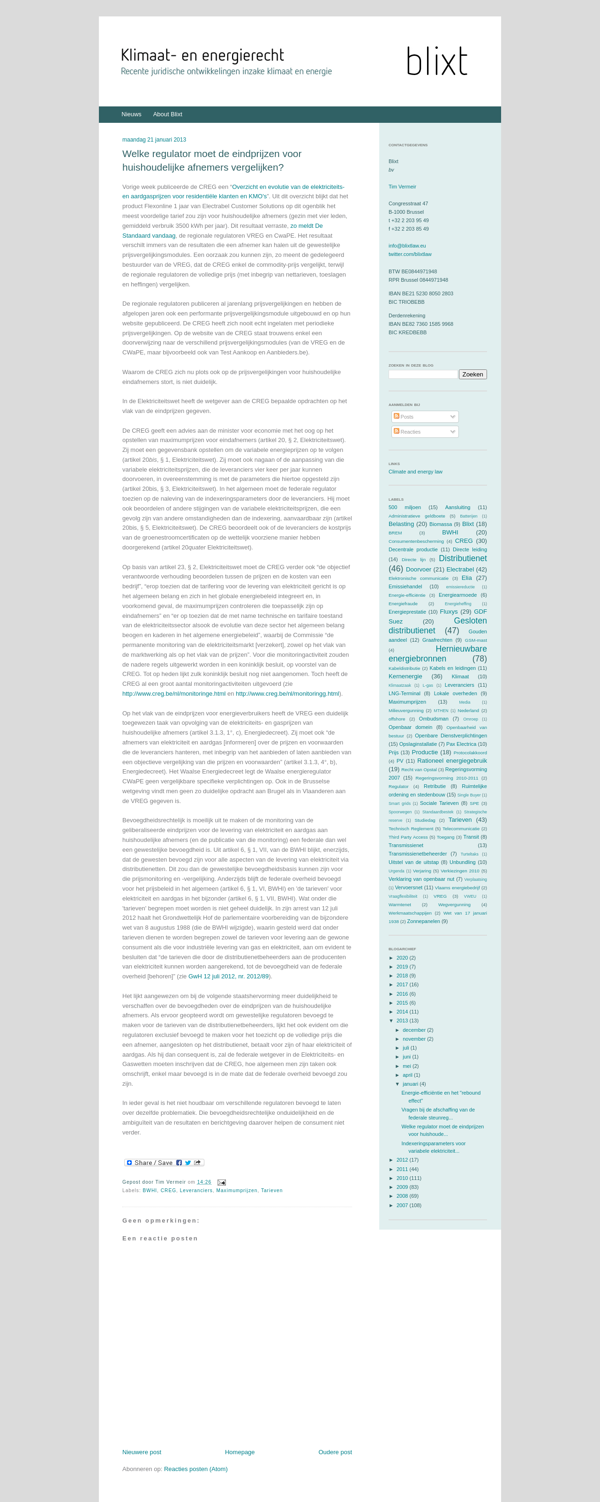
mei (407, 1066)
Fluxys (449, 611)
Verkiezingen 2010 (460, 870)
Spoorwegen (400, 812)
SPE (474, 803)
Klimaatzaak (400, 685)
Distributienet (463, 558)
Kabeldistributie (404, 668)
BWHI (150, 1190)
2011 (403, 1169)
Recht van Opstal (419, 769)
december (415, 1030)
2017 (403, 984)
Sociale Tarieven (439, 803)
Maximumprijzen (237, 1190)
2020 (403, 958)
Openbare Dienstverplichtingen (451, 735)
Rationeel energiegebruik (452, 760)
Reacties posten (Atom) (196, 1468)
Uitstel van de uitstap (414, 862)
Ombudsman (434, 718)
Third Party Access (408, 837)
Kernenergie (405, 676)
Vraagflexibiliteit (403, 896)
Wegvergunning (454, 904)
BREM (395, 532)
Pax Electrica (461, 744)
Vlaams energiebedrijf (457, 887)
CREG (168, 1190)
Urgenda (397, 871)
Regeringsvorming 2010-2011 (447, 778)
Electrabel (460, 569)
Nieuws (131, 114)
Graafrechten (437, 640)
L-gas (428, 685)
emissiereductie (460, 587)
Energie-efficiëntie (407, 595)
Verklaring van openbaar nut (421, 879)
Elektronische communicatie (419, 578)
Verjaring (422, 870)
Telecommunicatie (461, 828)
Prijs (393, 752)
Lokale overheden (455, 693)
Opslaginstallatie (418, 744)
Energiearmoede (458, 595)
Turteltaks (470, 854)
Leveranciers (196, 1190)
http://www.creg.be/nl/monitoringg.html (287, 693)
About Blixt (167, 114)
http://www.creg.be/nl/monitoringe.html (173, 693)
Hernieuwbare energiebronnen (438, 653)
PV (400, 761)
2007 (403, 1205)
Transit (471, 837)
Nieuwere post (141, 1452)
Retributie (435, 786)
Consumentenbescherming (416, 541)
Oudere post (335, 1452)
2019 (403, 966)
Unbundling (463, 862)
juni (407, 1056)
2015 (403, 1003)
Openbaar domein (410, 727)
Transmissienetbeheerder (418, 853)
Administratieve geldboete (417, 515)
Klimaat (460, 676)
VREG (440, 896)
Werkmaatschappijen (410, 913)
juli (407, 1048)
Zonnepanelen (423, 921)
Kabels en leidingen (453, 668)
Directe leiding (470, 549)
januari (411, 1084)
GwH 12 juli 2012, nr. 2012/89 (228, 976)
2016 (403, 994)
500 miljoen (405, 507)
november (415, 1039)
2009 (403, 1187)
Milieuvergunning (406, 710)
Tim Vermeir (402, 186)
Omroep (470, 719)
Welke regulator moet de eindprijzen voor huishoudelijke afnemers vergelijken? (211, 160)
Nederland (469, 710)
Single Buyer (469, 795)
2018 (403, 975)
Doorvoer (418, 569)
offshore (397, 718)
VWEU (470, 896)
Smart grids (400, 803)
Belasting (401, 523)
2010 (403, 1178)
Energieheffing (458, 603)
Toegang (446, 837)
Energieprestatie (407, 612)
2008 (403, 1196)
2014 (403, 1011)
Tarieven (272, 1190)
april (408, 1075)
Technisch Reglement (411, 828)
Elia (467, 577)
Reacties (407, 432)
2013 (403, 1020)
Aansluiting (458, 507)
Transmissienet (406, 845)
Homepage (240, 1452)
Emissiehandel (405, 586)
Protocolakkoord (470, 752)
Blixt (468, 523)
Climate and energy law (415, 471)
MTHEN (441, 710)
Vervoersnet (409, 887)
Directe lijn (414, 559)
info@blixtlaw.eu (407, 245)
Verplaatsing (476, 879)
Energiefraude (403, 603)
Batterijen (469, 516)
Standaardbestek (438, 812)
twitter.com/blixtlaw (410, 254)
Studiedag (424, 820)
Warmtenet (400, 904)
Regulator (399, 786)
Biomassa (440, 524)
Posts (404, 417)
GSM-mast (476, 640)
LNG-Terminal (404, 693)
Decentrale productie (413, 549)
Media (464, 702)
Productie (425, 752)
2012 (403, 1160)
